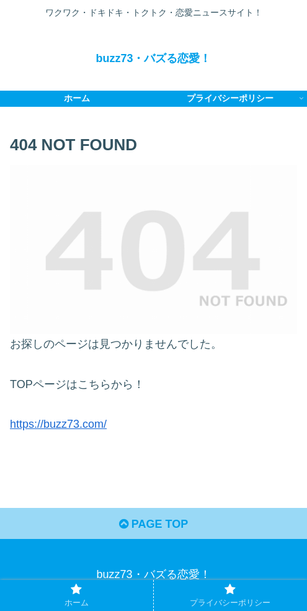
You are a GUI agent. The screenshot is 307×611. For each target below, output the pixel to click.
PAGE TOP (153, 524)
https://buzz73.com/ (58, 424)
